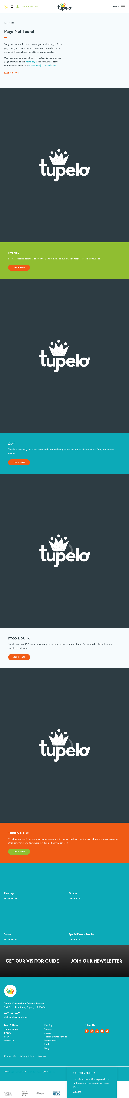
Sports (47, 1032)
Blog (46, 1048)
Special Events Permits (55, 1036)
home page (31, 61)
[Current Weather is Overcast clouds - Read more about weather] (6, 6)
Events (7, 1032)
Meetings (48, 1025)
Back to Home (12, 73)
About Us (9, 1040)
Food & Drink (11, 1025)
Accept (77, 1092)
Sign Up (97, 961)
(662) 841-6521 (13, 1013)
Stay (6, 1036)
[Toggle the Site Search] (12, 6)
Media (47, 1044)
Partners (42, 1056)
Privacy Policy (27, 1056)
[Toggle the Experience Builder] (28, 7)
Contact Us (10, 1056)
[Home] (64, 6)
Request (32, 961)
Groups (48, 1029)
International (50, 1040)
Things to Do (11, 1029)
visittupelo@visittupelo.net (42, 65)
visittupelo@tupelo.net (16, 1017)
